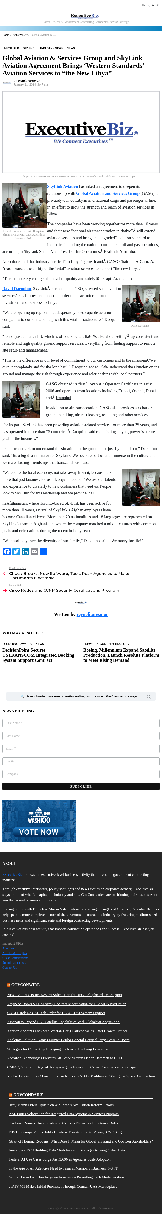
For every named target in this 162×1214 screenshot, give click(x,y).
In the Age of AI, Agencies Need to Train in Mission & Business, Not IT (63, 1168)
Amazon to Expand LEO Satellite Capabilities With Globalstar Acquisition (63, 1022)
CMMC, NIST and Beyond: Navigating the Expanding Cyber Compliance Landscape (71, 1067)
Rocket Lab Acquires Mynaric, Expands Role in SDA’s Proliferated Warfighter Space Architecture (81, 1076)
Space (101, 643)
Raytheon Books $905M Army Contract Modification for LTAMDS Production (66, 1004)
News (40, 643)
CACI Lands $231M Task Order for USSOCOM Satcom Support (56, 1013)
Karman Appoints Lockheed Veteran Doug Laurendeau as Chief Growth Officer (67, 1031)
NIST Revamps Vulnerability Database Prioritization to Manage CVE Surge (66, 1132)
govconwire (25, 985)
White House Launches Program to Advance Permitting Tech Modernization (66, 1177)
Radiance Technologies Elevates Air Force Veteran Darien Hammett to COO (64, 1058)
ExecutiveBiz (12, 874)
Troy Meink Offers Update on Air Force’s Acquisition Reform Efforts (61, 1105)
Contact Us (9, 967)
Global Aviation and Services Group (108, 193)
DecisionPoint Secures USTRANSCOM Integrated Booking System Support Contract (38, 655)
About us (8, 948)
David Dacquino (16, 288)
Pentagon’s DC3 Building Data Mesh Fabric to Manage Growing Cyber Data (67, 1150)
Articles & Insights (14, 953)
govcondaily (28, 1095)
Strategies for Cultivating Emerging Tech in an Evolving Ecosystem (58, 1049)
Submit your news (14, 962)
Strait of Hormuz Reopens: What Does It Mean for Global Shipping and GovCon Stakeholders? (81, 1141)
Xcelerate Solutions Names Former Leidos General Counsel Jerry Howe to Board (68, 1040)
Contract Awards (18, 643)
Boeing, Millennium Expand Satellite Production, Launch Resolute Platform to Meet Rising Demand (121, 655)
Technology (119, 643)
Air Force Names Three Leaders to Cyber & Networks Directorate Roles (63, 1123)
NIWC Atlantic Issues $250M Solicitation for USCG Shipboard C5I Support (64, 995)
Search (149, 697)
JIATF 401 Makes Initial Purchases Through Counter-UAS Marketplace (63, 1186)
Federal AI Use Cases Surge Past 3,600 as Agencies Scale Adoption (60, 1159)
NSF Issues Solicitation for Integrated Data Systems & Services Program (64, 1114)
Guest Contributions (15, 958)
